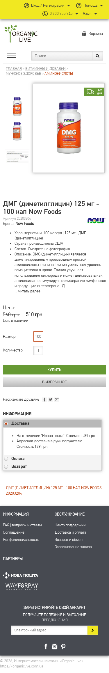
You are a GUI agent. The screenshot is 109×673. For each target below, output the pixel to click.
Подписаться (92, 630)
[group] (17, 101)
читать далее (29, 291)
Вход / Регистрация (48, 5)
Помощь (90, 5)
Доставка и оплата (70, 532)
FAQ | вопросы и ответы (22, 525)
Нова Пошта (22, 575)
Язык (87, 13)
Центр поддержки (70, 525)
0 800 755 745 (61, 13)
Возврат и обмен (69, 539)
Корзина (96, 33)
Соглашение (13, 532)
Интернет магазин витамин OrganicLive (21, 34)
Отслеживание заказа (73, 546)
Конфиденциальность (21, 539)
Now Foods (24, 223)
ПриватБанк (22, 585)
